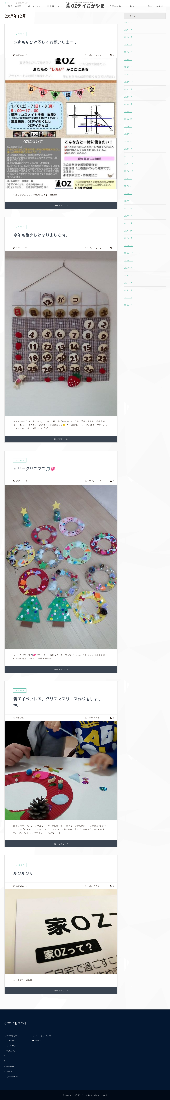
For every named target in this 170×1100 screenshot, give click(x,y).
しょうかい (35, 6)
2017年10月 (128, 171)
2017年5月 (128, 208)
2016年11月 (128, 253)
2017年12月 (128, 156)
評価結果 (116, 6)
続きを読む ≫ (61, 205)
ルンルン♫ (23, 873)
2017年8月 (128, 186)
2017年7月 (128, 193)
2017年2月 (128, 230)
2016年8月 (128, 275)
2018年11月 (128, 74)
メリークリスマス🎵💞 (35, 468)
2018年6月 (128, 111)
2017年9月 (128, 178)
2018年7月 (128, 104)
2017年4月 (128, 215)
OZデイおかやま (87, 5)
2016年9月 (128, 267)
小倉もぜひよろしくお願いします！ (47, 42)
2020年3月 (128, 29)
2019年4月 (128, 44)
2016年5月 (128, 297)
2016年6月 (128, 290)
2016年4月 (128, 305)
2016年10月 (128, 260)
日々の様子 (15, 6)
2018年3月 (128, 133)
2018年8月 (128, 96)
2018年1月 (128, 148)
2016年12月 (128, 245)
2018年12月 (128, 67)
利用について (56, 6)
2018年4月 (128, 126)
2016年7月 (128, 282)
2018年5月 (128, 119)
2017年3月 (128, 223)
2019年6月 (128, 37)
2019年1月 (128, 59)
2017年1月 (128, 238)
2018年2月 (128, 141)
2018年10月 (128, 81)
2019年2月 (128, 52)
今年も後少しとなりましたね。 (43, 235)
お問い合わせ (156, 6)
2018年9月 (128, 89)
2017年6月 (128, 201)
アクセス (136, 6)
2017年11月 (128, 163)
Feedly (36, 1040)
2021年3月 (128, 22)
